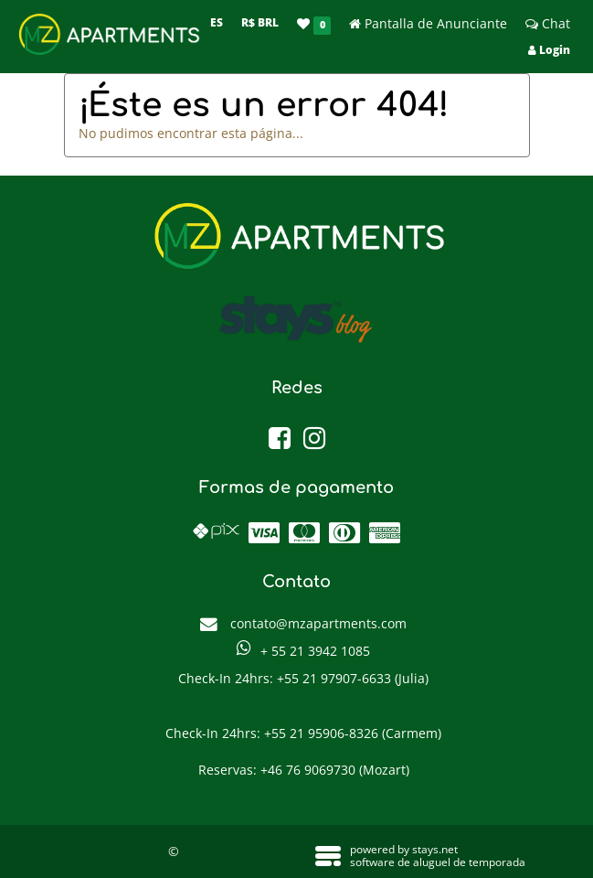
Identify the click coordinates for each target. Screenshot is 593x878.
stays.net (435, 849)
